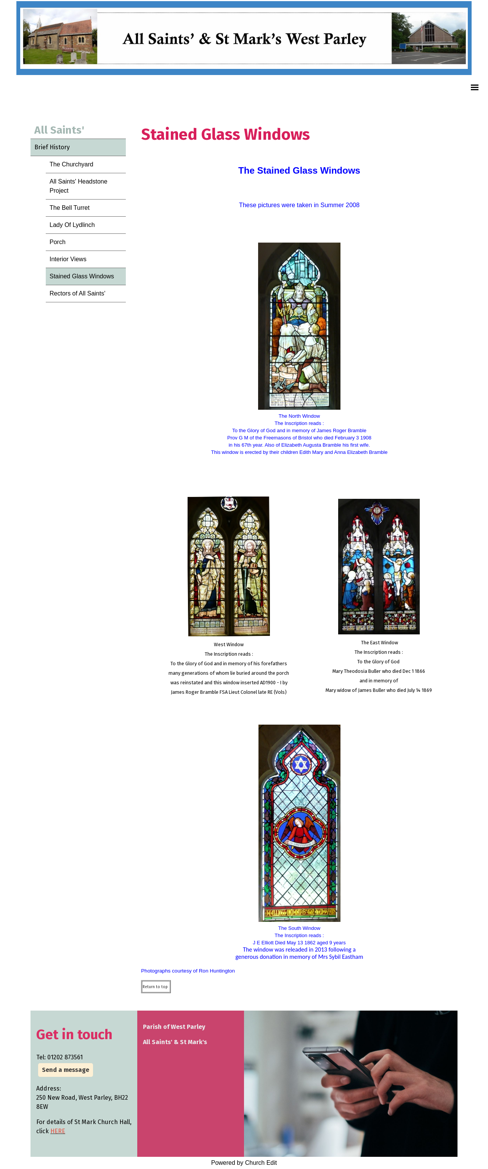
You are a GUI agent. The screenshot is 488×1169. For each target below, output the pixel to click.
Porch (58, 242)
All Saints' (59, 130)
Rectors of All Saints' (77, 293)
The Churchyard (71, 164)
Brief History (52, 147)
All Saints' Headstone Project (79, 186)
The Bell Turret (70, 207)
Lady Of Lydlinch (72, 225)
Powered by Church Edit (244, 1162)
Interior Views (68, 259)
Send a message (65, 1069)
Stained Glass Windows (82, 276)
